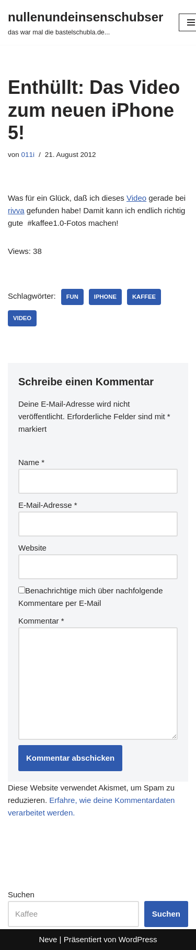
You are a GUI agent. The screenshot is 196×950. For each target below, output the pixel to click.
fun (72, 297)
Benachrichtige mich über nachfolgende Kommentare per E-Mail (90, 596)
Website (32, 547)
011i (28, 155)
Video (136, 197)
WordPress (138, 939)
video (22, 318)
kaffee (144, 297)
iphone (105, 297)
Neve (48, 939)
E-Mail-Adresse (47, 505)
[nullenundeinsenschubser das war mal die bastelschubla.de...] (85, 22)
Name (31, 462)
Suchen (21, 894)
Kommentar (41, 620)
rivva (16, 210)
